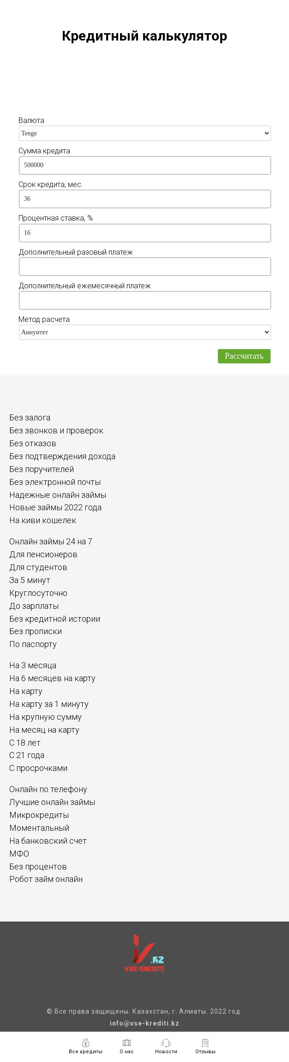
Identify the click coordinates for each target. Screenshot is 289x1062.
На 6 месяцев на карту (52, 678)
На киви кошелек (42, 520)
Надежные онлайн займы (57, 495)
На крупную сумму (45, 717)
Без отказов (32, 443)
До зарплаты (34, 606)
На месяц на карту (44, 730)
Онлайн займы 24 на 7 (50, 541)
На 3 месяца (32, 665)
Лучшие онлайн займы (52, 802)
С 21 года (26, 755)
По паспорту (33, 644)
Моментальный (39, 828)
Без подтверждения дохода (62, 456)
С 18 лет (25, 742)
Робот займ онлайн (46, 879)
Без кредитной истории (54, 619)
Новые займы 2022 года (55, 507)
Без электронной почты (55, 482)
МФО (19, 853)
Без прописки (35, 631)
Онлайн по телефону (48, 789)
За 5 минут (29, 580)
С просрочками (38, 768)
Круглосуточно (38, 593)
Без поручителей (41, 469)
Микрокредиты (39, 815)
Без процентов (38, 866)
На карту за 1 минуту (49, 704)
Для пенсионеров (43, 554)
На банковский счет (48, 841)
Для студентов (38, 567)
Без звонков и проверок (56, 430)
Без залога (29, 417)
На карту (25, 691)
